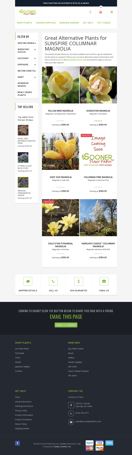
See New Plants (22, 348)
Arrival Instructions (23, 401)
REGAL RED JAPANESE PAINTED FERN (26, 140)
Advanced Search (23, 84)
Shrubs (18, 362)
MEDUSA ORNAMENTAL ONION (24, 192)
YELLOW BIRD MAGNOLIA (60, 111)
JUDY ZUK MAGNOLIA (61, 177)
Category (23, 58)
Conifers (18, 371)
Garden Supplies (75, 362)
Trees (17, 357)
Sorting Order (26, 43)
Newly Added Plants (25, 93)
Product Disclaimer (23, 419)
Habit (21, 77)
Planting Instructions (24, 406)
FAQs (17, 397)
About (70, 353)
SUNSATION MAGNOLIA (98, 111)
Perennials (19, 353)
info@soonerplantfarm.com (73, 60)
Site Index (72, 375)
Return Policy (21, 424)
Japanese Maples (22, 366)
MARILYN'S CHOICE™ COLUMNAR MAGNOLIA (98, 245)
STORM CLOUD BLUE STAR (25, 167)
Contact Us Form (75, 397)
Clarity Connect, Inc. (62, 446)
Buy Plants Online (76, 348)
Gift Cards (72, 366)
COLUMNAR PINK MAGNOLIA (98, 177)
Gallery (71, 357)
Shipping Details (22, 428)
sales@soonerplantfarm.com (88, 421)
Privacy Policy (21, 410)
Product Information (24, 415)
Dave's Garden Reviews (78, 371)
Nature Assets (26, 71)
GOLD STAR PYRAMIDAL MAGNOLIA (60, 245)
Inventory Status (23, 50)
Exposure (23, 65)
